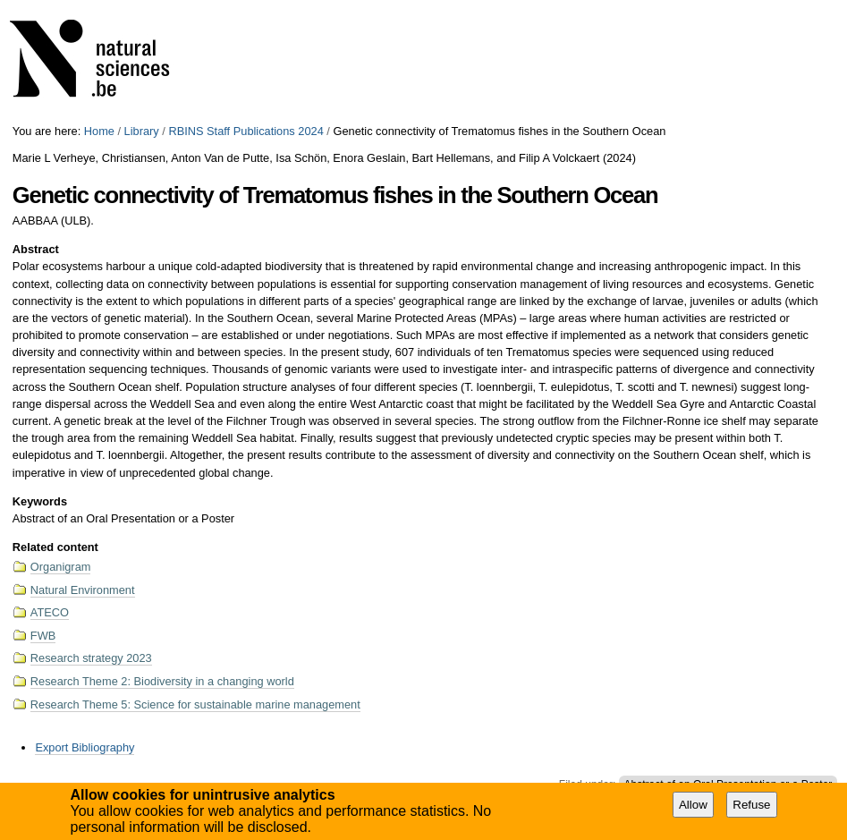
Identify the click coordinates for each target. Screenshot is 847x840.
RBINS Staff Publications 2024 (245, 131)
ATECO (49, 612)
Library (141, 131)
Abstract (36, 249)
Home (99, 131)
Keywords (40, 501)
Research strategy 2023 (91, 658)
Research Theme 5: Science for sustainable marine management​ (195, 704)
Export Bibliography (84, 747)
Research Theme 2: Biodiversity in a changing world (162, 681)
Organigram (60, 566)
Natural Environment (82, 590)
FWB (42, 635)
